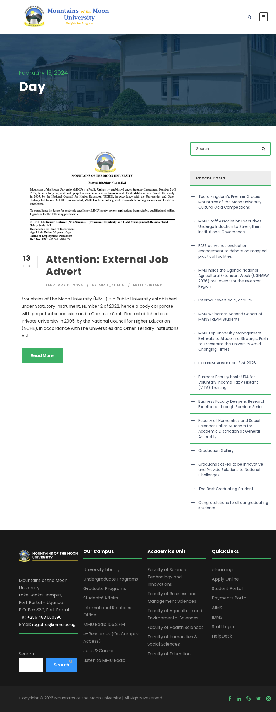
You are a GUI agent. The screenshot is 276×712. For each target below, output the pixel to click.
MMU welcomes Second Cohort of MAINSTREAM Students (230, 316)
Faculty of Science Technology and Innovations (166, 577)
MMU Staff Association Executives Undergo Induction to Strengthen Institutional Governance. (229, 226)
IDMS (217, 617)
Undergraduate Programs (110, 579)
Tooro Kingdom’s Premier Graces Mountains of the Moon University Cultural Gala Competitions (229, 202)
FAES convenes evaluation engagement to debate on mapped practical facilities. (232, 251)
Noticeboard (148, 285)
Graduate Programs (104, 588)
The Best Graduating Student (225, 488)
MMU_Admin (112, 285)
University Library (101, 570)
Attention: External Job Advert (107, 265)
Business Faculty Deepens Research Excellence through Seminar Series (231, 404)
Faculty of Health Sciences (175, 627)
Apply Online (225, 579)
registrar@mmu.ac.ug (53, 624)
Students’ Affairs (100, 598)
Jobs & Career (98, 650)
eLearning (222, 570)
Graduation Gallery (216, 450)
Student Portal (227, 588)
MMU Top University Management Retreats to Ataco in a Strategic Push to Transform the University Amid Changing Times (233, 341)
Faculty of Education (169, 654)
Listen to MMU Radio (104, 660)
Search (26, 654)
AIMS (217, 608)
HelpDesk (222, 636)
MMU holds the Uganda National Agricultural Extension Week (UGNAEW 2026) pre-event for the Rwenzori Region (233, 278)
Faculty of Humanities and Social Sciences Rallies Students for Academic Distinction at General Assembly (229, 428)
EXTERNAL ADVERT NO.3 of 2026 (227, 363)
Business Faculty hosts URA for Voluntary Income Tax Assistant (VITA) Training (228, 382)
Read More (42, 355)
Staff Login (223, 626)
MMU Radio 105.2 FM (104, 624)
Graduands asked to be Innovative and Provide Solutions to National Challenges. (230, 470)
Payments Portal (229, 598)
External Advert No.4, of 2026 (225, 300)
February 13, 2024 (65, 285)
